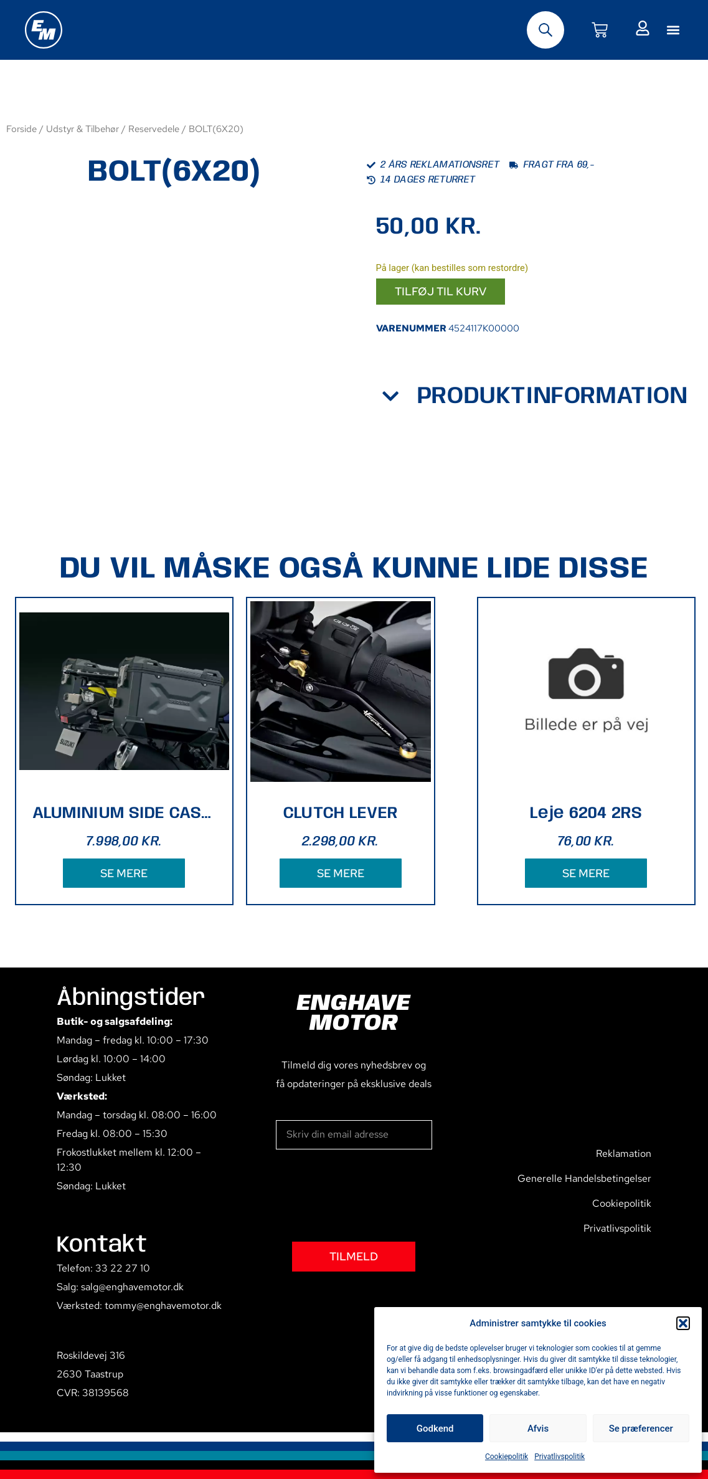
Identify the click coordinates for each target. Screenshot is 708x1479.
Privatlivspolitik (559, 1456)
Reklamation (623, 1153)
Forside (21, 129)
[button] (683, 1323)
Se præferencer (641, 1428)
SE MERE (124, 873)
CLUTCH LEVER (340, 813)
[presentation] (370, 1195)
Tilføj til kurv (440, 291)
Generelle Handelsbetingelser (584, 1178)
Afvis (538, 1428)
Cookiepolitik (506, 1456)
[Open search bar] (545, 30)
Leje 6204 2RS (586, 813)
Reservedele (153, 129)
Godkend (435, 1428)
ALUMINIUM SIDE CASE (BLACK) (124, 813)
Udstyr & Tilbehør (82, 129)
